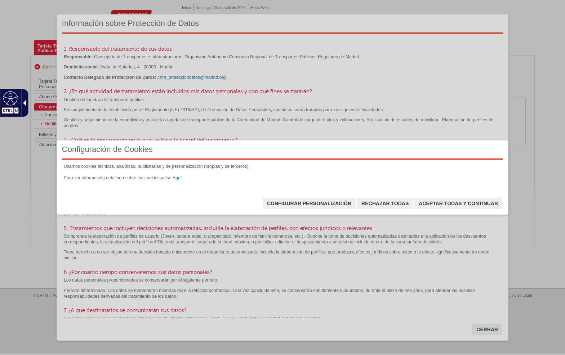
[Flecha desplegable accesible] (23, 103)
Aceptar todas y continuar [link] (458, 203)
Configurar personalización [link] (309, 203)
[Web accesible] (9, 98)
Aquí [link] (177, 177)
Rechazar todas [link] (385, 203)
